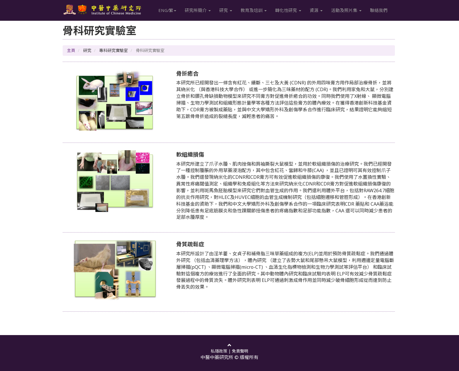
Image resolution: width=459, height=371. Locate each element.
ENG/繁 (168, 10)
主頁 (71, 50)
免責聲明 (240, 351)
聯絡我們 (379, 10)
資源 (316, 10)
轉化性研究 (288, 10)
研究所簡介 (198, 10)
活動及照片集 (346, 10)
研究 (226, 10)
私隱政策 (219, 351)
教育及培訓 (254, 10)
